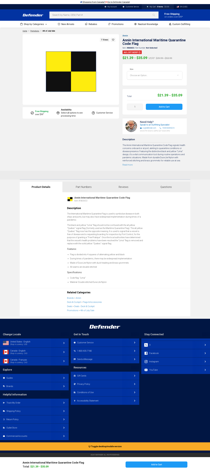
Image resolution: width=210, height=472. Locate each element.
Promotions (72, 310)
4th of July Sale (48, 31)
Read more (128, 165)
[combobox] (104, 15)
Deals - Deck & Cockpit (84, 306)
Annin (125, 35)
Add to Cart (164, 107)
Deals (69, 306)
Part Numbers (84, 186)
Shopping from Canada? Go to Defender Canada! (105, 2)
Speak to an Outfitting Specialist (154, 125)
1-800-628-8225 (167, 128)
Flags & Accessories (92, 302)
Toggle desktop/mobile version (105, 446)
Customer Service (131, 7)
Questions (166, 186)
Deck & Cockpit (74, 302)
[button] (113, 40)
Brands (70, 298)
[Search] (155, 15)
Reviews (123, 186)
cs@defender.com (148, 128)
